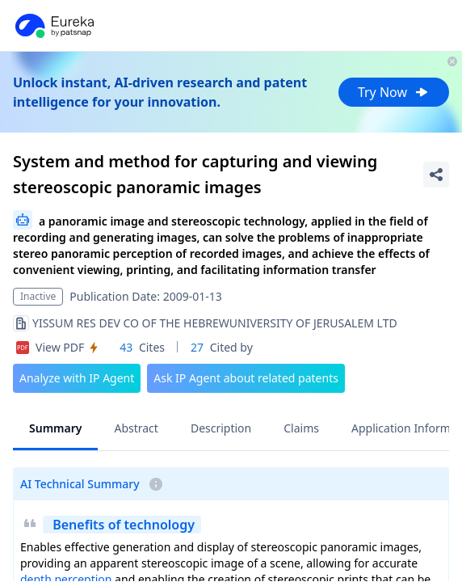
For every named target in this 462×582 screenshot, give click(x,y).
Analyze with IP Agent (76, 378)
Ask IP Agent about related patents (245, 378)
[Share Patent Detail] (436, 175)
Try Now (394, 92)
